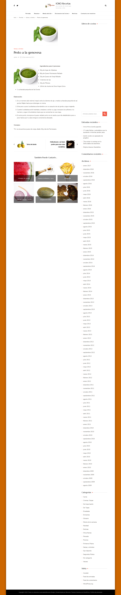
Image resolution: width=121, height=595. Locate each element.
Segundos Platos (88, 554)
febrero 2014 (87, 291)
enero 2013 (87, 338)
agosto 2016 (87, 184)
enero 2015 (87, 252)
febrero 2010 (87, 464)
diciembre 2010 (88, 428)
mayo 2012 (87, 367)
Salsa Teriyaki (67, 199)
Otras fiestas (87, 533)
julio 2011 (86, 403)
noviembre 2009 (88, 475)
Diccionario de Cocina (62, 13)
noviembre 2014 (88, 259)
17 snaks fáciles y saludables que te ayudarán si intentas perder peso (95, 131)
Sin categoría (87, 558)
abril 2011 (86, 414)
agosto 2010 (87, 442)
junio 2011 (86, 406)
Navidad (86, 526)
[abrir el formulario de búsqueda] (105, 5)
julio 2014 (86, 273)
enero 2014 (87, 295)
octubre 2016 (87, 176)
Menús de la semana (90, 522)
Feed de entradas (89, 577)
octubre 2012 (87, 349)
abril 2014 (86, 284)
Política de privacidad (96, 592)
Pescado (86, 536)
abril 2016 (86, 198)
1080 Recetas (63, 3)
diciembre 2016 (88, 169)
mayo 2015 (87, 237)
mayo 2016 (87, 194)
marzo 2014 (87, 288)
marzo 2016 (87, 202)
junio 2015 (86, 234)
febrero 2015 (87, 248)
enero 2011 (87, 424)
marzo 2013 (87, 331)
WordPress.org (88, 584)
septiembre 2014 (89, 266)
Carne (85, 497)
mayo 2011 (87, 410)
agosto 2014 (87, 270)
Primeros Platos (88, 544)
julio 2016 (86, 187)
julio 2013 (86, 317)
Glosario (86, 518)
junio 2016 (86, 191)
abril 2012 (86, 370)
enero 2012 (87, 381)
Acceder (86, 573)
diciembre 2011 (88, 385)
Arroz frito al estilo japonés (92, 127)
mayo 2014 (87, 281)
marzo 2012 (87, 374)
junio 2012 (86, 363)
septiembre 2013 (89, 309)
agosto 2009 (87, 485)
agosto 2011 (87, 399)
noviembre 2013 (88, 302)
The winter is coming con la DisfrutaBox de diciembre (92, 142)
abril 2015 (86, 241)
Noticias (74, 13)
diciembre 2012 (88, 342)
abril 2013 (86, 327)
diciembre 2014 (88, 255)
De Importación (88, 504)
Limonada (67, 178)
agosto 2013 (87, 313)
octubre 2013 (87, 306)
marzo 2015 (87, 245)
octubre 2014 (87, 263)
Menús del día (47, 13)
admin (15, 57)
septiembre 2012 (89, 352)
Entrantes (86, 515)
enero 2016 (87, 209)
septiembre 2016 (89, 180)
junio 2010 (86, 449)
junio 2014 (86, 277)
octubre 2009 (87, 478)
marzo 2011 (87, 417)
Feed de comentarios (90, 580)
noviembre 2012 (88, 345)
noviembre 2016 (88, 173)
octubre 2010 (87, 435)
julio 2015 (86, 230)
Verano (85, 562)
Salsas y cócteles (18, 48)
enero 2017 (87, 166)
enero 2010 (87, 467)
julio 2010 (86, 446)
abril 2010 (86, 457)
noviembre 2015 (88, 216)
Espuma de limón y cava (45, 178)
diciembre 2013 (88, 299)
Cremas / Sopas (88, 500)
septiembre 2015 (89, 223)
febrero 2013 (87, 334)
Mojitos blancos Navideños (92, 147)
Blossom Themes (71, 592)
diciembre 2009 (88, 471)
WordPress (86, 592)
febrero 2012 (87, 378)
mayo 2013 (87, 324)
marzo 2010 (87, 460)
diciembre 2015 (88, 212)
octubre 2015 (87, 219)
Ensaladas (86, 511)
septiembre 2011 (89, 396)
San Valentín (87, 551)
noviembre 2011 (88, 388)
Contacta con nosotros (88, 13)
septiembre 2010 (89, 439)
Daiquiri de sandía (24, 178)
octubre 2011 (87, 392)
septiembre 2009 (89, 482)
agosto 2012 (87, 356)
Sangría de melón (45, 199)
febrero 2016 (87, 205)
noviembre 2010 (88, 432)
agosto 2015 (87, 227)
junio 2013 (86, 320)
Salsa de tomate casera (23, 199)
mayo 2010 (87, 453)
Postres (85, 540)
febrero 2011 (87, 421)
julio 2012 (86, 360)
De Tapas (86, 508)
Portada (28, 13)
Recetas (36, 13)
